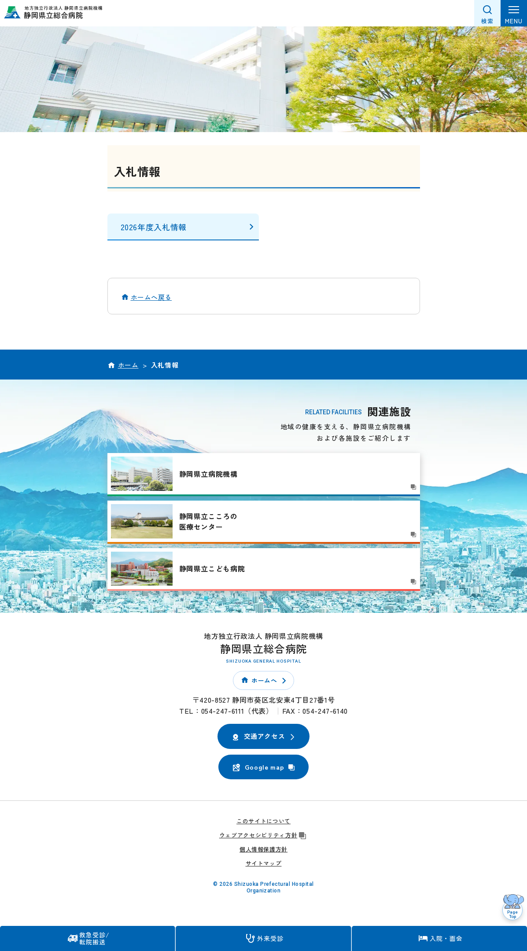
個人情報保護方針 (263, 849)
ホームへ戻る (151, 297)
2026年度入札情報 (154, 226)
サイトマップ (264, 863)
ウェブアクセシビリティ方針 (263, 835)
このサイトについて (263, 821)
